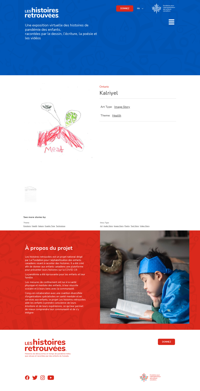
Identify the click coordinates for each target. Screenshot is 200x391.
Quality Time (50, 226)
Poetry (127, 226)
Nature (41, 226)
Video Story (144, 226)
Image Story (122, 107)
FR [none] (138, 8)
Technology (60, 226)
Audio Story (108, 226)
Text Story (135, 226)
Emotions (27, 226)
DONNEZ (124, 8)
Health (116, 115)
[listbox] (140, 8)
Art (101, 226)
